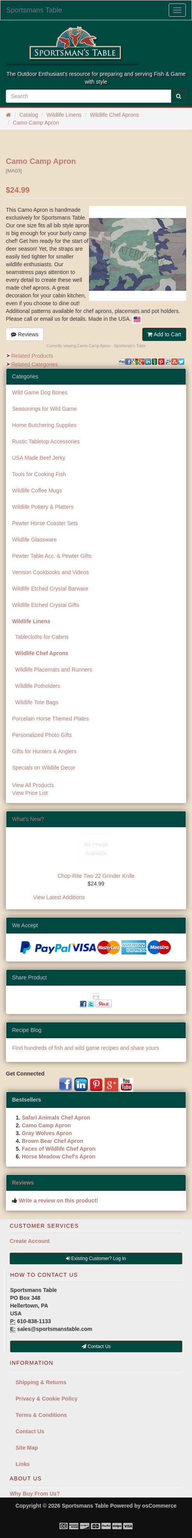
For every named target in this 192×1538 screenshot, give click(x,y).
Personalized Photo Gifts (42, 735)
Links (23, 1464)
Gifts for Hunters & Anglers (44, 751)
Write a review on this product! (58, 1200)
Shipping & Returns (41, 1382)
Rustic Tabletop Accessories (46, 441)
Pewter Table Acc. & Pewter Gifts (51, 556)
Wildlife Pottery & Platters (42, 507)
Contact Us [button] (96, 1346)
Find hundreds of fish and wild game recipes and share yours (85, 1048)
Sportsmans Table (34, 10)
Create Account (30, 1241)
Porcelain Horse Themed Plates (50, 718)
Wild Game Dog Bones (39, 392)
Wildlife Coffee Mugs (37, 490)
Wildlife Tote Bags (35, 702)
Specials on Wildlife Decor (43, 768)
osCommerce (159, 1506)
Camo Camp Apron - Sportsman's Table (111, 346)
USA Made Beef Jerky (38, 458)
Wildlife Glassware (34, 539)
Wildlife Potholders (36, 686)
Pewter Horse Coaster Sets (45, 523)
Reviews (24, 334)
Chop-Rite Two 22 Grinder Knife (96, 876)
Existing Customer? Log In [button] (96, 1258)
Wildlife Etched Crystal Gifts (45, 605)
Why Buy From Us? (35, 1494)
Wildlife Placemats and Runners (52, 669)
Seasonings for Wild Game (44, 409)
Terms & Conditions (41, 1415)
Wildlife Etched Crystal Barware (50, 588)
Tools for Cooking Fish (39, 474)
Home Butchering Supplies (44, 425)
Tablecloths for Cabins (40, 637)
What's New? (28, 819)
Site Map (27, 1448)
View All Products (33, 785)
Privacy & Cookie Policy (47, 1399)
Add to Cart (164, 334)
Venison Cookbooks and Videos (50, 572)
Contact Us (30, 1431)
